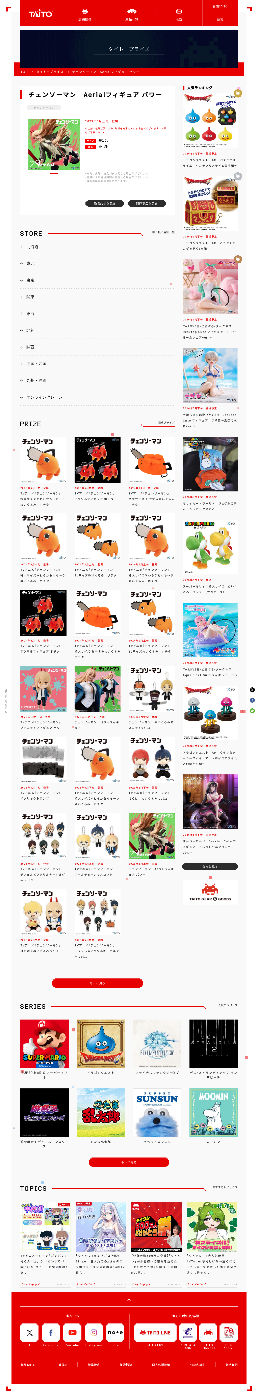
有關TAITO (220, 6)
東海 (30, 313)
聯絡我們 (232, 1365)
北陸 (30, 330)
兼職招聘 (126, 1365)
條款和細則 (197, 1365)
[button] (54, 173)
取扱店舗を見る (105, 203)
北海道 (32, 247)
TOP (24, 71)
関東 (30, 297)
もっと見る (97, 983)
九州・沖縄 (36, 380)
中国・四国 (36, 364)
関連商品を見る (147, 203)
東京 (30, 280)
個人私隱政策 (161, 1365)
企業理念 (61, 1365)
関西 (30, 347)
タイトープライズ (50, 71)
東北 (30, 263)
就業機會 (94, 1365)
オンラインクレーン (44, 397)
